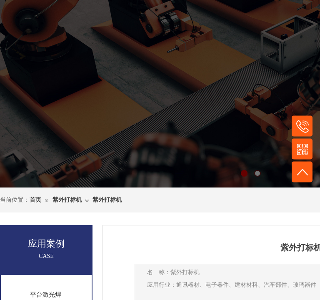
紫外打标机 (67, 200)
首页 (35, 200)
